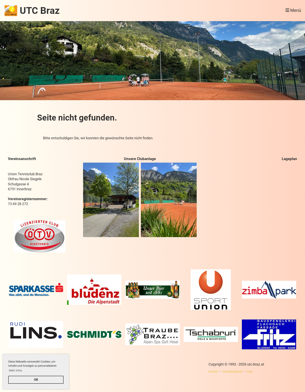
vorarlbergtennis (232, 371)
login (250, 371)
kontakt (213, 371)
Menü (293, 10)
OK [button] (36, 380)
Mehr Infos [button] (15, 370)
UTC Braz (40, 10)
